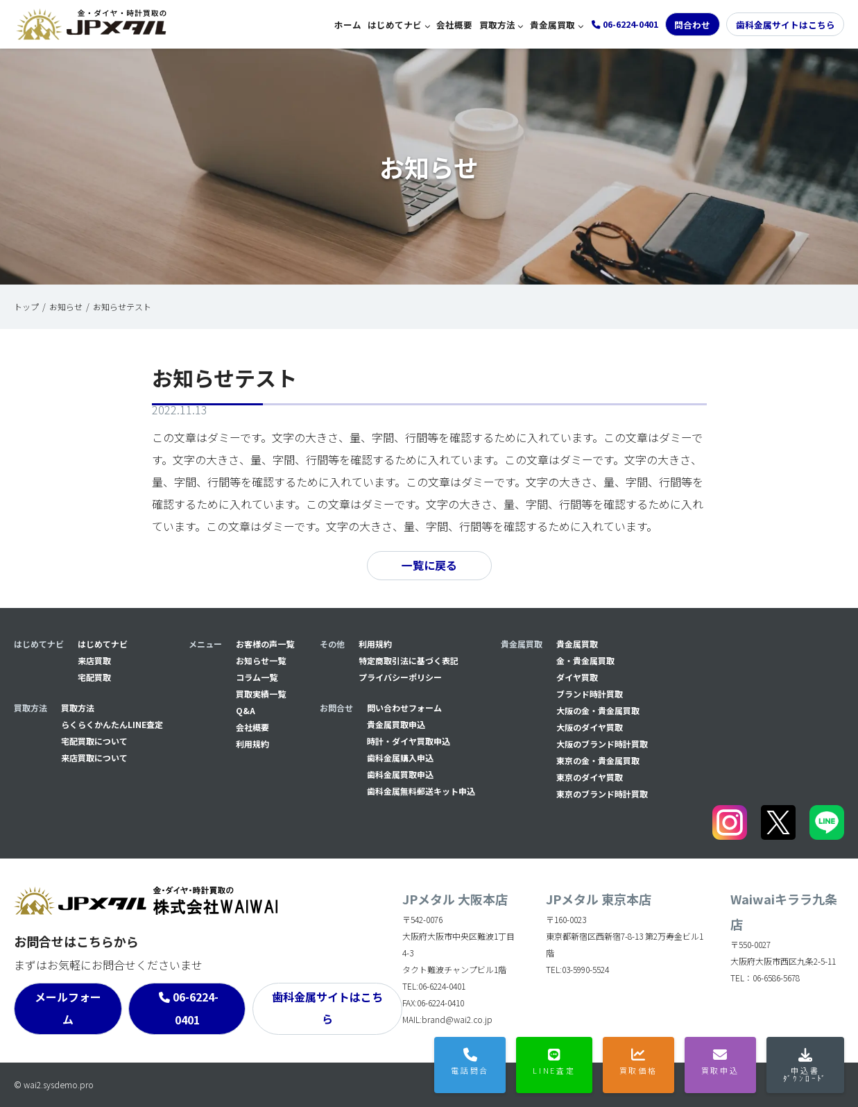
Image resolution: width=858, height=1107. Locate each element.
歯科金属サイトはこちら (785, 24)
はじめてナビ (395, 24)
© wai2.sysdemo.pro (54, 1084)
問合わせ (692, 24)
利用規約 (252, 744)
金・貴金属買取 (585, 660)
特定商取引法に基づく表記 (408, 660)
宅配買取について (94, 741)
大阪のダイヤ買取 (589, 727)
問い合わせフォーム (404, 707)
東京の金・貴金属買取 (598, 760)
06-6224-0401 (195, 1009)
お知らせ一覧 (261, 660)
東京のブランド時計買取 (602, 794)
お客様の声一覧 (265, 644)
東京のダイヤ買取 (589, 777)
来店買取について (94, 757)
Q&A (245, 710)
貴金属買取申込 (396, 724)
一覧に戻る (429, 565)
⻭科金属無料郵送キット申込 (421, 791)
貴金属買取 (552, 24)
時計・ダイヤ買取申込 (408, 741)
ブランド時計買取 (589, 694)
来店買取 (94, 660)
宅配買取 (94, 677)
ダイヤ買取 (577, 677)
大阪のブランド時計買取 (602, 744)
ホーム (347, 24)
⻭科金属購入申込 (400, 757)
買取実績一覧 (261, 694)
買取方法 (497, 24)
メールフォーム (68, 1008)
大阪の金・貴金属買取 (598, 710)
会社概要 (454, 24)
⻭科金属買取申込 (400, 774)
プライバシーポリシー (400, 677)
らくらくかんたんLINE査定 (112, 724)
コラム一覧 (256, 677)
